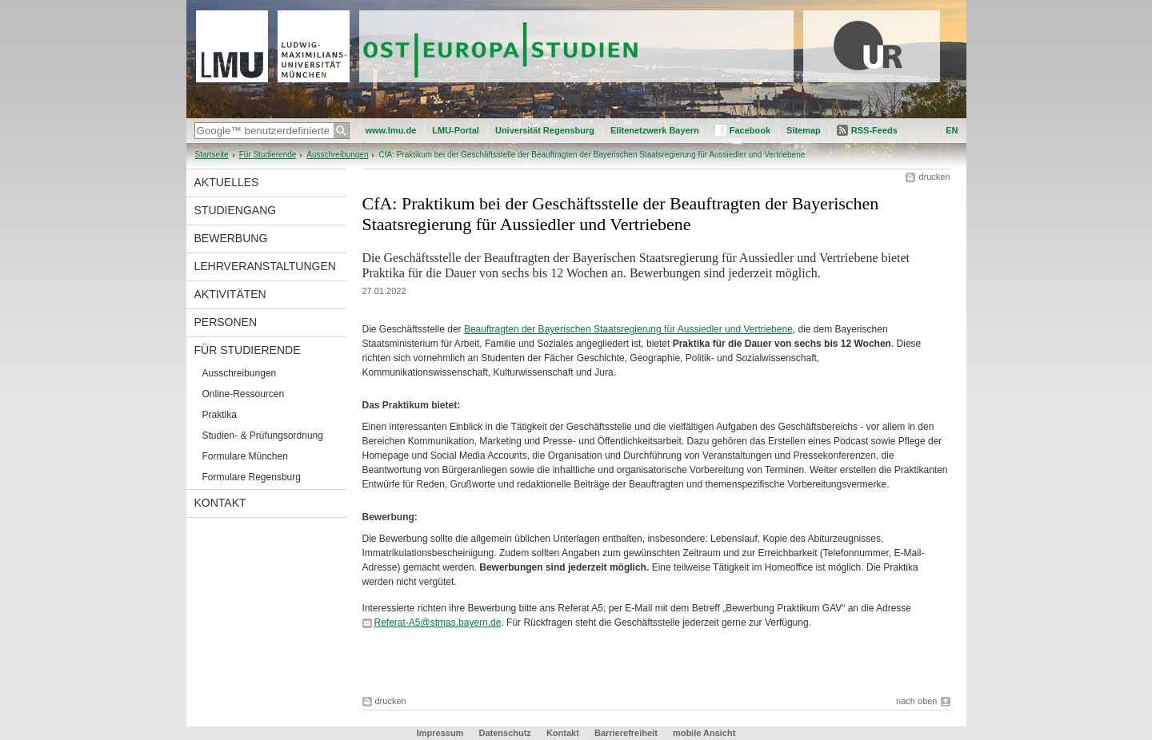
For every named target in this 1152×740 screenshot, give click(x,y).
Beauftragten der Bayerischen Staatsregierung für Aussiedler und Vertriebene (628, 329)
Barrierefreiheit (627, 733)
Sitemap (803, 130)
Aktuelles (226, 182)
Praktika (219, 414)
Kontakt (220, 502)
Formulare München (245, 456)
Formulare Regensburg (251, 477)
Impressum (440, 733)
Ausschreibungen (337, 154)
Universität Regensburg (544, 130)
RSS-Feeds (874, 130)
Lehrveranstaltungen (265, 266)
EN (952, 130)
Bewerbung (231, 238)
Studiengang (235, 210)
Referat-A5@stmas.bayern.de (438, 622)
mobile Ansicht (704, 733)
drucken (934, 176)
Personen (226, 322)
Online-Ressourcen (243, 394)
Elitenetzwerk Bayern (654, 130)
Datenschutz (504, 733)
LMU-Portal (455, 130)
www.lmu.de (391, 130)
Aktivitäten (230, 294)
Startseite (212, 154)
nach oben (916, 701)
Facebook (750, 130)
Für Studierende (268, 154)
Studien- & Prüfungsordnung (262, 435)
